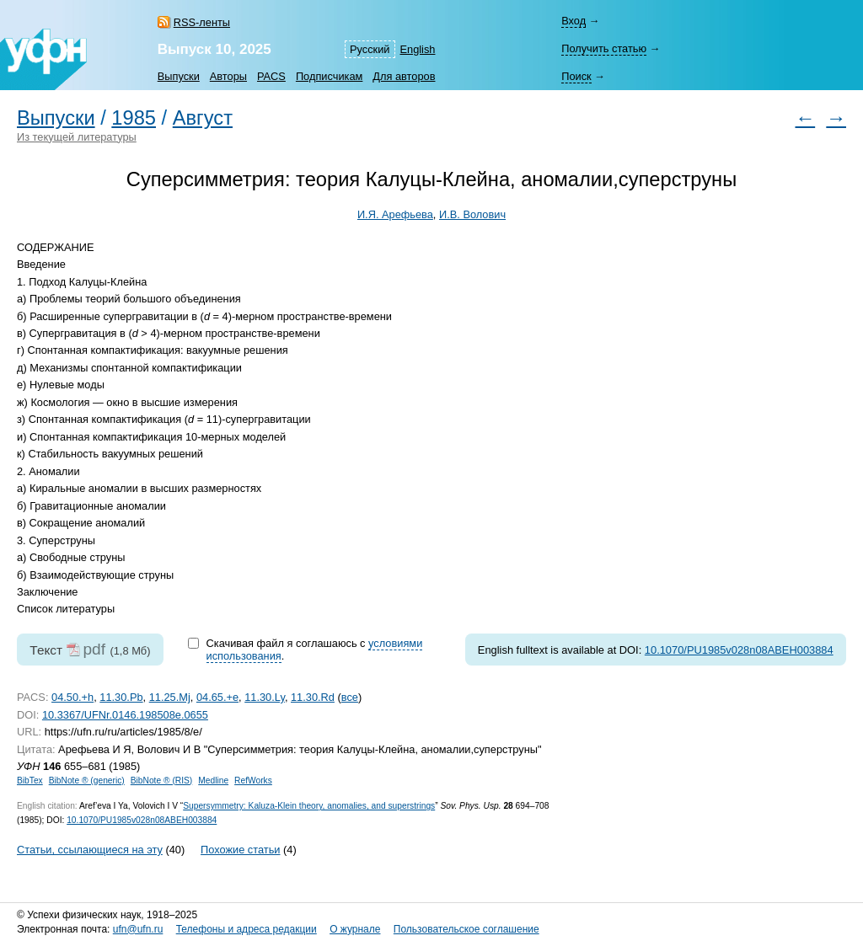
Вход (573, 20)
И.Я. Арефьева (395, 214)
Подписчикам (329, 76)
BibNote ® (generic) (87, 780)
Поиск (576, 76)
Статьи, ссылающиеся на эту (90, 849)
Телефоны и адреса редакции (246, 929)
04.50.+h (72, 697)
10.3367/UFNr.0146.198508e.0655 (125, 714)
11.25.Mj (169, 697)
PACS (271, 76)
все (349, 697)
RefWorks (253, 780)
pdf (94, 649)
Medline (213, 780)
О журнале (355, 929)
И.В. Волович (472, 214)
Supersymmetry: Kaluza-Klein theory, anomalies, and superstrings (309, 805)
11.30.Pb (120, 697)
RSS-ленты (202, 22)
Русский (369, 49)
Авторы (228, 76)
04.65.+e (217, 697)
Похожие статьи (240, 849)
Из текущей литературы (77, 137)
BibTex (30, 780)
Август (203, 118)
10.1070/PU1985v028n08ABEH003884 (739, 650)
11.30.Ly (264, 697)
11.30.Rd (313, 697)
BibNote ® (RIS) (162, 780)
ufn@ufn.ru (138, 929)
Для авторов (404, 76)
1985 (133, 118)
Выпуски (179, 76)
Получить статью (603, 48)
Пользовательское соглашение (466, 929)
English (418, 49)
